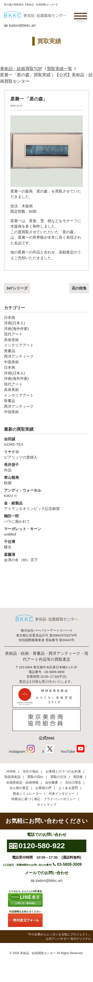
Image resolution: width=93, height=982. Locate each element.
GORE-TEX (46, 441)
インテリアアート (19, 345)
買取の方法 (58, 777)
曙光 (46, 544)
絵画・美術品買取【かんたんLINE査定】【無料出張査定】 (35, 14)
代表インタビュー (61, 793)
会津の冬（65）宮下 (46, 557)
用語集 (78, 777)
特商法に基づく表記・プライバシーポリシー (43, 799)
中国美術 (11, 362)
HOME (11, 771)
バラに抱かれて (46, 518)
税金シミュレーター (27, 793)
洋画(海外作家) (16, 329)
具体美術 (11, 340)
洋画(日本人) (14, 323)
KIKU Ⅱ (46, 493)
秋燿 (46, 480)
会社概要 (51, 782)
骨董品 (9, 351)
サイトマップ (46, 805)
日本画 (9, 317)
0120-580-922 (42, 846)
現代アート (13, 334)
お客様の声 (43, 788)
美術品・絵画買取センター (38, 953)
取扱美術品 (12, 777)
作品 (46, 467)
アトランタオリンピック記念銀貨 (46, 506)
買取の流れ (35, 777)
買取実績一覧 (59, 68)
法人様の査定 (19, 788)
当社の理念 (73, 782)
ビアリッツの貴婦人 (46, 454)
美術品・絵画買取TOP (21, 68)
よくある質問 (68, 788)
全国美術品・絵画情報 (22, 782)
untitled (46, 531)
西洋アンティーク (19, 356)
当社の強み (31, 771)
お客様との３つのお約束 (63, 771)
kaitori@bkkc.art (22, 25)
